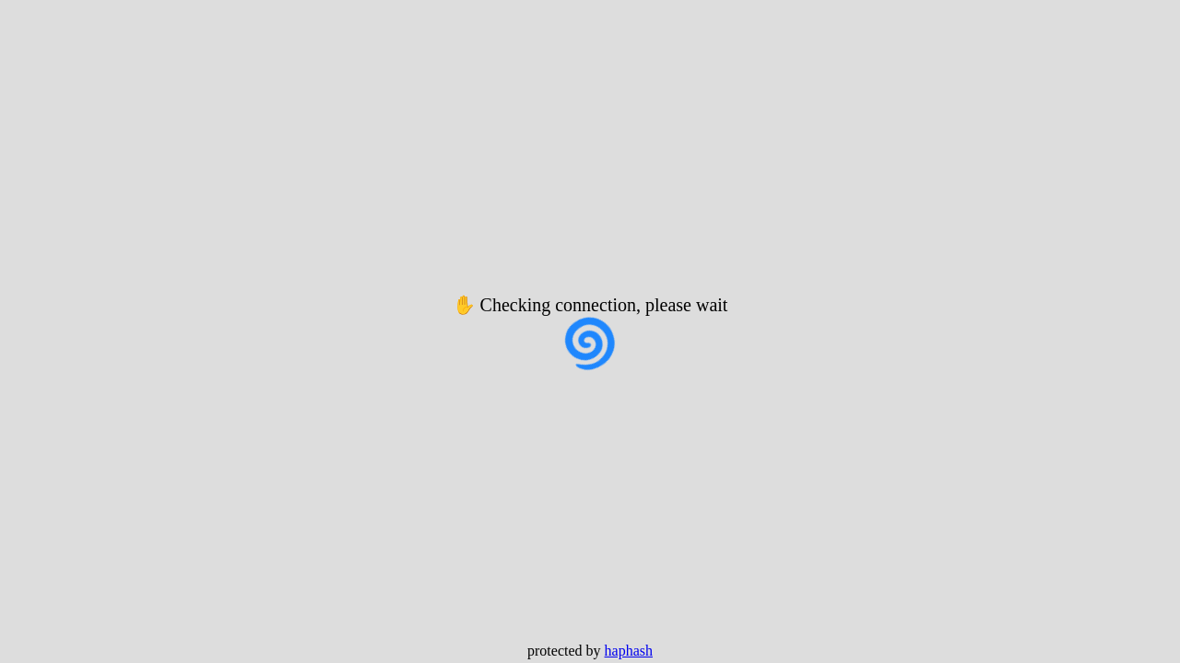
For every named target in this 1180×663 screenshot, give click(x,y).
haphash (629, 650)
